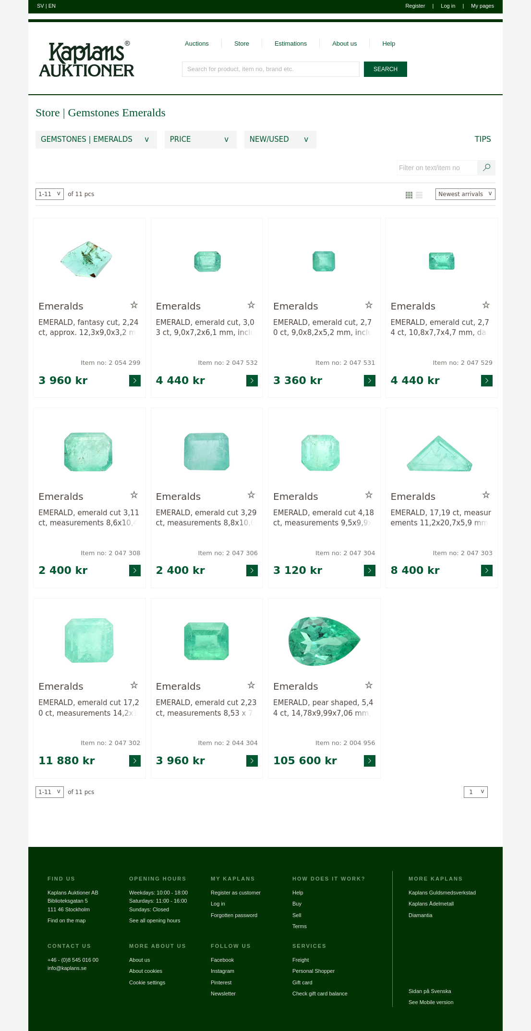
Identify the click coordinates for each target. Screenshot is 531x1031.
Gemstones (95, 112)
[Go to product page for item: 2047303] (442, 451)
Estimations (291, 43)
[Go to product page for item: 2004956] (324, 641)
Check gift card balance (320, 993)
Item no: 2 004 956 (345, 742)
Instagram (222, 971)
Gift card (302, 982)
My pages (482, 6)
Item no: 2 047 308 (111, 553)
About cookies (145, 971)
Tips (483, 139)
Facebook (222, 960)
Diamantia (421, 915)
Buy (297, 904)
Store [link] (48, 112)
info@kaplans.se (67, 968)
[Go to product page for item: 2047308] (89, 451)
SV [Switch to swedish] (40, 6)
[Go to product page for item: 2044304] (207, 641)
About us (344, 43)
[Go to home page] (81, 49)
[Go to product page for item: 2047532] (207, 261)
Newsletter (223, 993)
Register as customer (236, 892)
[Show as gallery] (409, 194)
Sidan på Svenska (430, 991)
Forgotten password (234, 915)
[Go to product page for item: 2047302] (89, 641)
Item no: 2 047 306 (228, 553)
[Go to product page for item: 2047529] (442, 261)
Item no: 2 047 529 (463, 362)
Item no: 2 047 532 (228, 362)
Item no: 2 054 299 (111, 362)
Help (388, 43)
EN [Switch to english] (52, 6)
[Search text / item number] (487, 167)
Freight (300, 960)
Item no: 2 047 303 (463, 553)
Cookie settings (147, 982)
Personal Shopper (313, 971)
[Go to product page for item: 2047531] (324, 261)
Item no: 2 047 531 (345, 362)
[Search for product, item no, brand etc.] (271, 69)
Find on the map (67, 920)
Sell (296, 915)
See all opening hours (154, 920)
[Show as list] (419, 194)
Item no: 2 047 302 (111, 742)
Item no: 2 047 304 (345, 553)
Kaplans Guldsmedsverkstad (442, 892)
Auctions (197, 43)
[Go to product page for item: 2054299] (89, 261)
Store (241, 43)
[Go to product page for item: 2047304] (324, 451)
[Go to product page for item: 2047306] (207, 451)
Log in (448, 6)
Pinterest (221, 982)
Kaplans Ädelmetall (431, 904)
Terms (299, 926)
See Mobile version (431, 1002)
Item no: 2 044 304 (228, 742)
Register (415, 6)
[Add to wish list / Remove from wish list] (134, 305)
